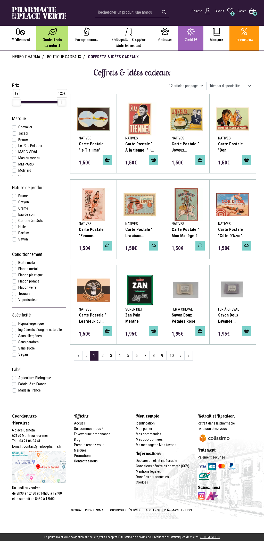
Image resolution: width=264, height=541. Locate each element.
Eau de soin (26, 214)
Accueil (79, 423)
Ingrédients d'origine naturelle (40, 329)
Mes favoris (167, 445)
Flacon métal (28, 269)
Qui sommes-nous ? (88, 429)
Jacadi (23, 133)
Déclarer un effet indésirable (156, 461)
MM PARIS (26, 164)
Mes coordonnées (149, 439)
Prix (15, 85)
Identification (145, 423)
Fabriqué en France (32, 384)
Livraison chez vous (212, 429)
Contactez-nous (86, 461)
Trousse (24, 293)
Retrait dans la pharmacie (216, 423)
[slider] (16, 102)
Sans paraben (28, 342)
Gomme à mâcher (31, 220)
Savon (23, 239)
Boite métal (27, 262)
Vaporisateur (28, 299)
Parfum (23, 233)
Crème (23, 208)
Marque (19, 118)
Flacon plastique (30, 275)
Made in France (29, 390)
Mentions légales (148, 471)
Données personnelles (152, 477)
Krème (23, 139)
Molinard (24, 170)
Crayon (23, 202)
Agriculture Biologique (34, 378)
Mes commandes (148, 434)
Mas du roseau (29, 158)
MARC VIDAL (28, 151)
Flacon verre (27, 287)
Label (16, 369)
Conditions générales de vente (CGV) (162, 466)
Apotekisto (169, 510)
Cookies (142, 482)
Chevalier (25, 127)
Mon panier (144, 429)
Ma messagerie (147, 445)
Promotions (83, 456)
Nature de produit (28, 187)
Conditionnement (27, 254)
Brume (23, 196)
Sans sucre (26, 348)
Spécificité (21, 315)
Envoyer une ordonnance (92, 434)
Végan (23, 354)
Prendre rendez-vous (89, 445)
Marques (80, 450)
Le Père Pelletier (30, 145)
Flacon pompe (28, 281)
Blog (77, 439)
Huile (22, 226)
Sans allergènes (30, 336)
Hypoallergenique (31, 323)
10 (172, 355)
